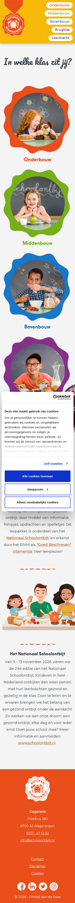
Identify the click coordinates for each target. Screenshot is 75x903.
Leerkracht (60, 38)
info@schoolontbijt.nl (37, 840)
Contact (37, 859)
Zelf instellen (53, 463)
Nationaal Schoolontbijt (27, 538)
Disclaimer (37, 866)
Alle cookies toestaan (37, 476)
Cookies (37, 873)
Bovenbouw (59, 21)
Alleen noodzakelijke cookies (37, 502)
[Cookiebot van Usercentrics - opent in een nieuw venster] (53, 397)
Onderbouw (59, 5)
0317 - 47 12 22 (37, 833)
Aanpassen (37, 489)
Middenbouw (58, 13)
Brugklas (62, 30)
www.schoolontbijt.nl (36, 743)
